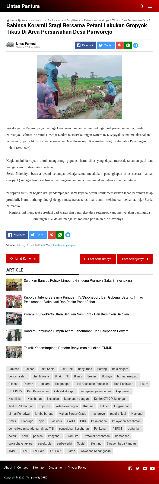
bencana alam (18, 376)
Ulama (71, 451)
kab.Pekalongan (64, 391)
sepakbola (44, 443)
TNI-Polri (55, 451)
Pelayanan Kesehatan (126, 421)
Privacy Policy (77, 467)
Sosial (81, 443)
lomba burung (44, 413)
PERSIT (118, 428)
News (12, 421)
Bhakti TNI (62, 376)
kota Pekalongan (67, 406)
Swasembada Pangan (121, 443)
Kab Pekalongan (38, 391)
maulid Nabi (118, 413)
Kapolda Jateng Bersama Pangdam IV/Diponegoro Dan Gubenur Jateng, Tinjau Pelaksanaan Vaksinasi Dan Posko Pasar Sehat (83, 299)
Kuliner (104, 406)
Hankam (44, 384)
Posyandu (54, 436)
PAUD (71, 421)
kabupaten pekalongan (96, 391)
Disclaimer (56, 467)
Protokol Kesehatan (97, 436)
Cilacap (13, 384)
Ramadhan (122, 436)
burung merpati (127, 376)
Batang (102, 369)
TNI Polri (38, 451)
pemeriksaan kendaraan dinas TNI (31, 428)
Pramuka (73, 436)
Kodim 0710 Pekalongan (110, 398)
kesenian (53, 398)
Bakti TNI (67, 369)
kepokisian (123, 391)
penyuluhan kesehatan (74, 428)
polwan (38, 436)
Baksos (29, 369)
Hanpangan (62, 384)
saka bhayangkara (21, 443)
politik (13, 436)
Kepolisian (15, 398)
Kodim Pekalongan (21, 406)
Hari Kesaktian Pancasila (92, 384)
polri (25, 436)
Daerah (28, 384)
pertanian (134, 428)
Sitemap (38, 467)
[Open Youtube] (152, 468)
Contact (22, 467)
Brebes (91, 376)
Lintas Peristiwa (19, 413)
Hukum (143, 384)
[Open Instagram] (144, 468)
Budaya (107, 376)
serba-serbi (64, 443)
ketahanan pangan (64, 245)
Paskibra (56, 421)
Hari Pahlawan (123, 384)
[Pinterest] (120, 45)
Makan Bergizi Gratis (72, 413)
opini (42, 421)
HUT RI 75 (15, 391)
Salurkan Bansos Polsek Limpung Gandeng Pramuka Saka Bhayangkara (78, 281)
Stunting (96, 443)
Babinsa (14, 369)
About (8, 467)
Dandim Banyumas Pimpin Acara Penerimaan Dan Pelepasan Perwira (76, 331)
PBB (83, 421)
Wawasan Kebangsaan (95, 451)
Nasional (137, 413)
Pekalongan (99, 421)
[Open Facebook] (130, 468)
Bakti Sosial (47, 369)
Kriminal (88, 406)
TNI (25, 451)
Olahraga (27, 421)
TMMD (13, 451)
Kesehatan (35, 398)
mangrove (98, 413)
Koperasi (45, 406)
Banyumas (85, 369)
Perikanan (100, 428)
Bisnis (78, 376)
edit (43, 245)
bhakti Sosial (41, 376)
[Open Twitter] (137, 468)
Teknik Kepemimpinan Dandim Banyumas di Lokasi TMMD (68, 348)
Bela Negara (120, 369)
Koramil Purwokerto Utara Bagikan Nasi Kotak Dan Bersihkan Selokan (76, 314)
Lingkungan (122, 406)
